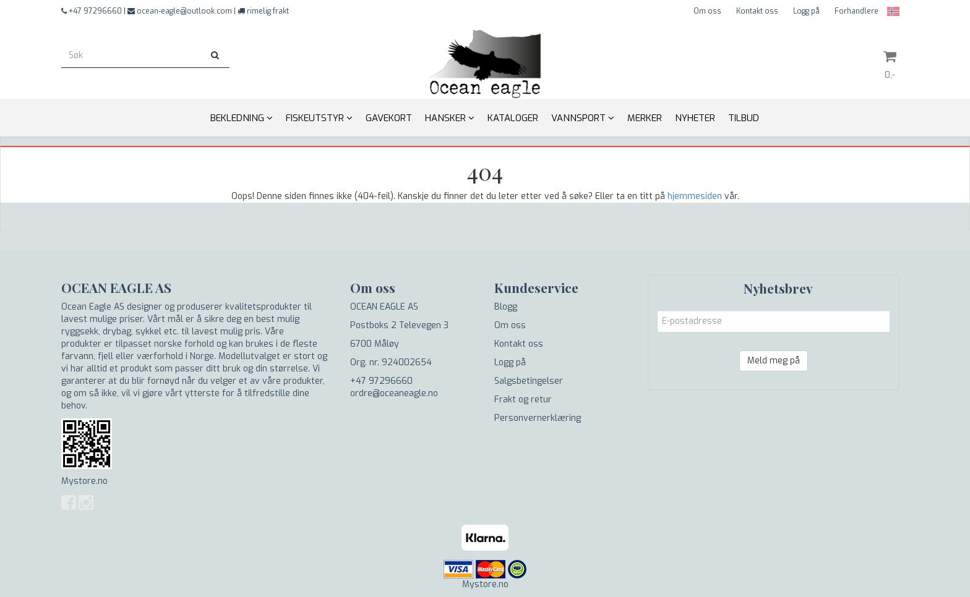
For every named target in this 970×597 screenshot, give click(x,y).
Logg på (806, 11)
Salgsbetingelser (528, 381)
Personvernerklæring (537, 418)
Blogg (505, 307)
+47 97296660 (381, 381)
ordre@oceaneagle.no (394, 393)
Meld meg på (773, 360)
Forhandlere (856, 11)
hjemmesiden (694, 196)
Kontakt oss (757, 11)
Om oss (707, 11)
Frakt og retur (523, 399)
